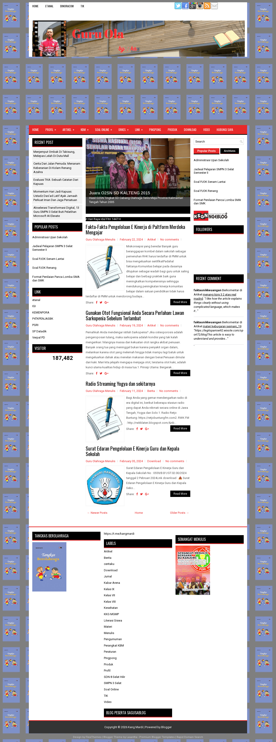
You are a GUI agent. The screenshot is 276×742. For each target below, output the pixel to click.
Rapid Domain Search (190, 737)
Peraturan (110, 651)
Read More (180, 302)
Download (190, 129)
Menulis (109, 633)
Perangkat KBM (114, 645)
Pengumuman (113, 639)
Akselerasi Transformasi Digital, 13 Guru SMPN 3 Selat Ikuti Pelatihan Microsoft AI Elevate (56, 212)
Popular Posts (206, 151)
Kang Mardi (136, 727)
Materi (108, 626)
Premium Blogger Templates (157, 737)
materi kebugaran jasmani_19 (222, 326)
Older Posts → (179, 512)
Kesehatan (111, 607)
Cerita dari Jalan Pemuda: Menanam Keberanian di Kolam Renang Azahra (56, 167)
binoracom (67, 6)
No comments (169, 239)
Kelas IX (109, 589)
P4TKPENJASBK (42, 318)
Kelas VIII (110, 601)
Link (140, 128)
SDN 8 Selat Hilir (114, 677)
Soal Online (105, 128)
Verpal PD (38, 337)
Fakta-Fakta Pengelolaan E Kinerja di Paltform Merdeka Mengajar (135, 229)
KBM (86, 128)
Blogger (166, 727)
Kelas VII (109, 595)
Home (35, 6)
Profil (52, 128)
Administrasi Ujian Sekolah (50, 237)
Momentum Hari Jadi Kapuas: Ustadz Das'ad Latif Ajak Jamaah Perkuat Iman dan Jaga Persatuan (55, 195)
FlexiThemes (93, 737)
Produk (172, 129)
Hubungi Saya (225, 129)
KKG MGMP (111, 614)
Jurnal (108, 576)
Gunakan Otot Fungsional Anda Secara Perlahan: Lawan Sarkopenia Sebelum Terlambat (135, 315)
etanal (49, 6)
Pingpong (155, 129)
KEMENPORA (40, 312)
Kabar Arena (112, 582)
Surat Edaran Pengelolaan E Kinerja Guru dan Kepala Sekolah (132, 451)
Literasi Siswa (113, 620)
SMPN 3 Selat (112, 683)
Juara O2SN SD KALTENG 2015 (119, 193)
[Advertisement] (138, 91)
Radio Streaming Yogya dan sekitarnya (120, 383)
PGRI (35, 325)
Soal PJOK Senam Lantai (48, 259)
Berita (151, 391)
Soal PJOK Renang (44, 267)
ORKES (125, 128)
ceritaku (109, 564)
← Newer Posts (97, 512)
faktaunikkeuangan (207, 290)
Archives (230, 151)
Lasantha (132, 737)
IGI (34, 306)
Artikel (70, 128)
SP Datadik (39, 331)
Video (206, 129)
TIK (82, 6)
